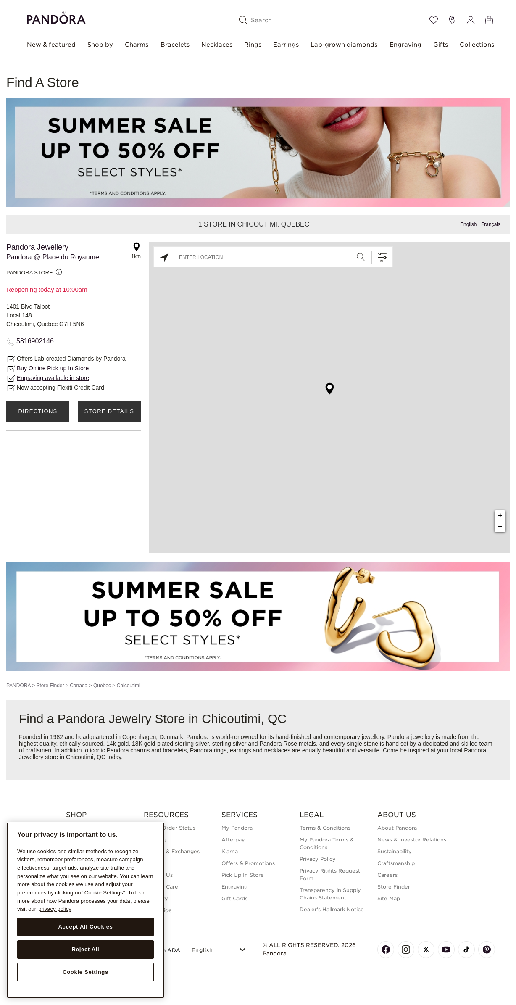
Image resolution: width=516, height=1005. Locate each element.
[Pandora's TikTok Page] (466, 949)
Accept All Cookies (85, 926)
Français (490, 224)
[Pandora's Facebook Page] (385, 949)
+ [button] (500, 516)
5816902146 (35, 341)
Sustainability (394, 851)
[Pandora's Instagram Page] (406, 949)
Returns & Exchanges (172, 851)
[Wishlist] (433, 20)
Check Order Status (169, 828)
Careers (387, 875)
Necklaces (216, 44)
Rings (252, 44)
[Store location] (452, 20)
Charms (136, 44)
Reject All (86, 949)
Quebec (102, 685)
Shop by (100, 44)
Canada (78, 685)
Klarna (229, 851)
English (468, 224)
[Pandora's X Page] (426, 949)
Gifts (440, 44)
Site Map (388, 898)
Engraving (405, 44)
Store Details (109, 411)
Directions (37, 411)
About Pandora (397, 828)
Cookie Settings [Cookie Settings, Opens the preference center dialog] (85, 972)
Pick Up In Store (242, 875)
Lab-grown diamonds (344, 44)
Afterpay (233, 839)
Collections (477, 44)
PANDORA (18, 685)
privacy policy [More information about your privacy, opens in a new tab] (54, 909)
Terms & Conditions (325, 828)
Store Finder (50, 685)
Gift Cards (234, 898)
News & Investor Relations (411, 839)
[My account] (470, 20)
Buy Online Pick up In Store (53, 368)
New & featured (51, 44)
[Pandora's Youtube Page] (446, 949)
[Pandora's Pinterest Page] (486, 949)
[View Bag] (489, 20)
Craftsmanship (396, 863)
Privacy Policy (318, 859)
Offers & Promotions (248, 863)
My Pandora (237, 828)
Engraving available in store (53, 378)
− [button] (500, 527)
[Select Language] (219, 949)
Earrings (286, 44)
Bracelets (175, 44)
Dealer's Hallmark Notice (332, 909)
